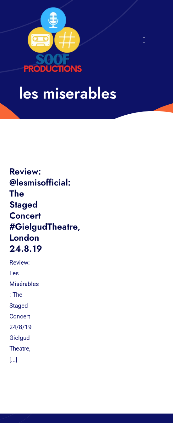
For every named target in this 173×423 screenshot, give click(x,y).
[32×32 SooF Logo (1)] (53, 9)
